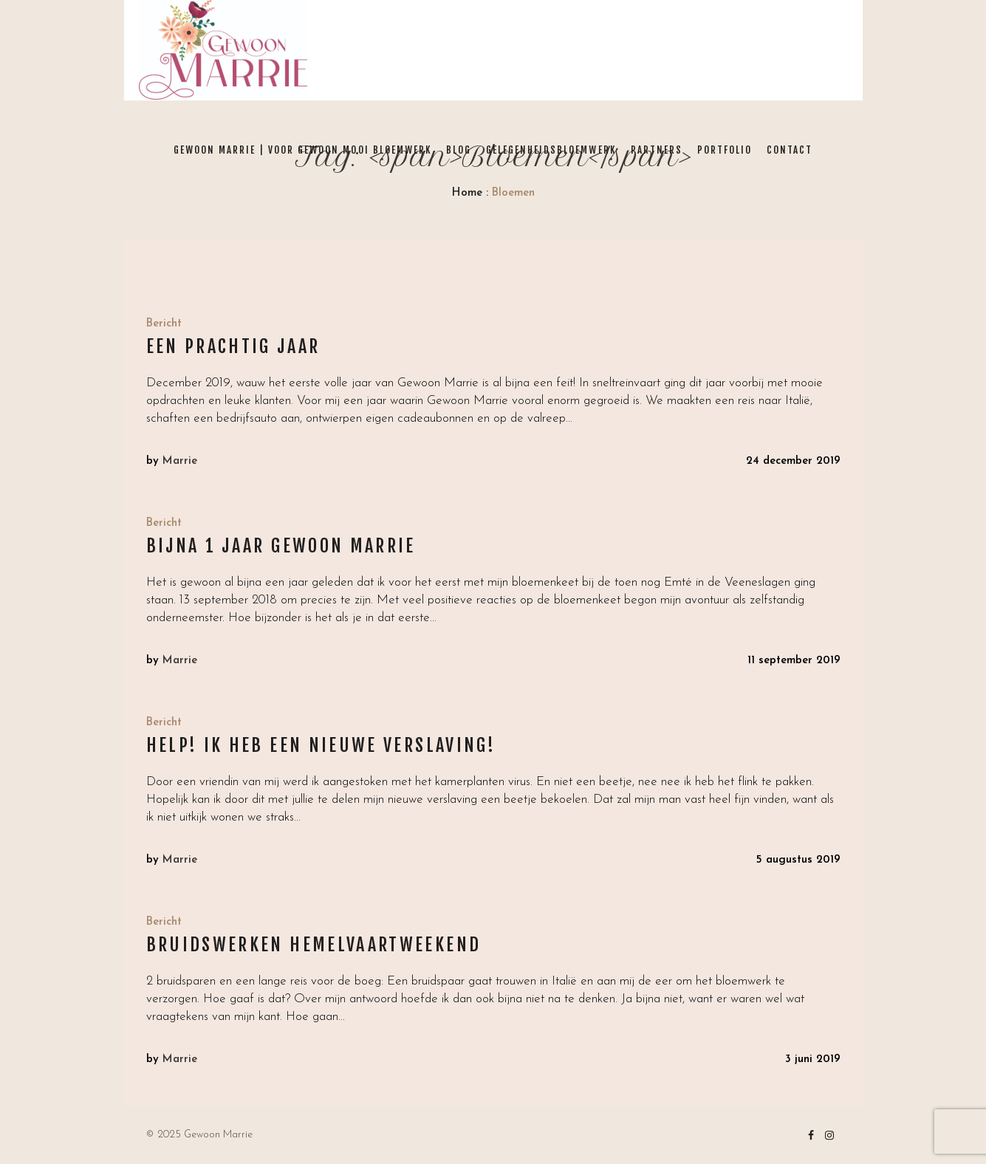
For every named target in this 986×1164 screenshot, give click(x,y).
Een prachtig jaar (233, 346)
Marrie (179, 461)
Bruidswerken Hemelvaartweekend (314, 945)
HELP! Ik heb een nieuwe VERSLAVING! (321, 745)
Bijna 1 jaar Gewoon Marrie (281, 546)
